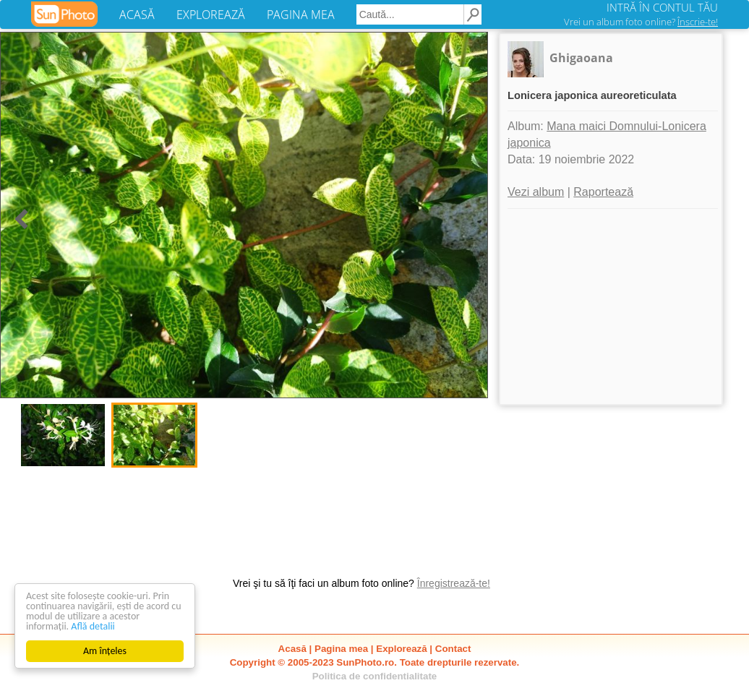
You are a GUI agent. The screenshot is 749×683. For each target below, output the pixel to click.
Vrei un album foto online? (641, 21)
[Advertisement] (610, 306)
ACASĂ (137, 14)
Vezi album (536, 192)
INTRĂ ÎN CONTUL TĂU (662, 7)
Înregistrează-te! (453, 583)
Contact (453, 648)
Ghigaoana (581, 58)
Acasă (292, 648)
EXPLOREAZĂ (210, 14)
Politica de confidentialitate (374, 676)
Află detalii (93, 626)
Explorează (401, 648)
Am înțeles (105, 651)
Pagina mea (341, 648)
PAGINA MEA (301, 14)
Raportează (603, 192)
